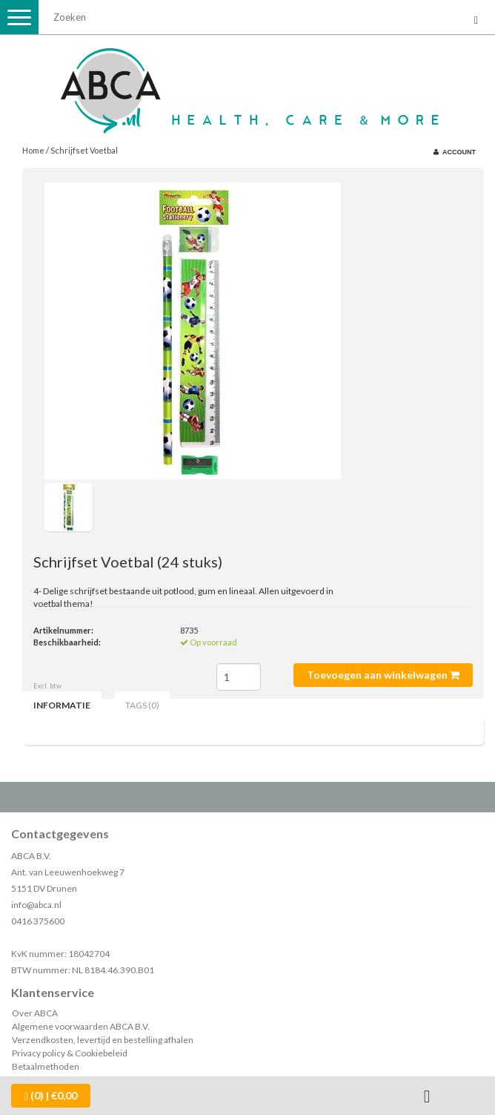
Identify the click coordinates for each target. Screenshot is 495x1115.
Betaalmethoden (45, 1066)
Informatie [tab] (61, 705)
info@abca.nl (36, 904)
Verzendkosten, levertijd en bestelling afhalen (102, 1039)
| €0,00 (50, 1095)
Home (33, 150)
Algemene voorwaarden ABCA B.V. (81, 1026)
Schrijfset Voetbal (84, 150)
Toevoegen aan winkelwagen (383, 674)
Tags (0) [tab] (142, 705)
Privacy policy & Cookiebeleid (69, 1053)
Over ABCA (35, 1013)
